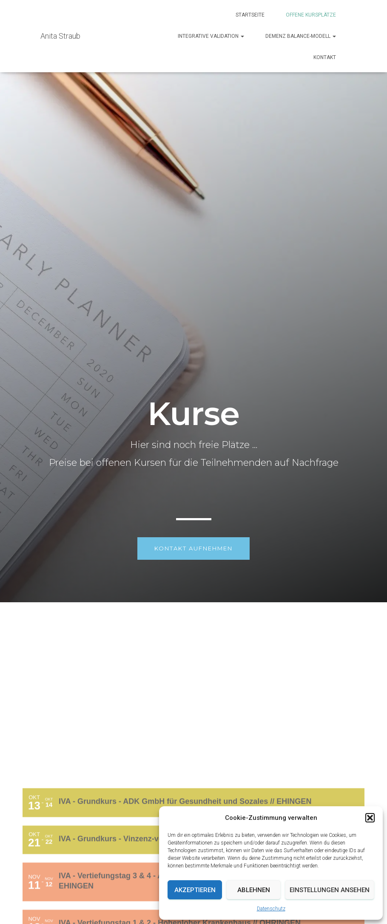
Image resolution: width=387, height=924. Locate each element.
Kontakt (324, 57)
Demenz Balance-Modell (300, 36)
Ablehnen (253, 890)
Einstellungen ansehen (330, 890)
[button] (370, 817)
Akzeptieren (195, 890)
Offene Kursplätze (311, 15)
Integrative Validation (211, 36)
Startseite (250, 15)
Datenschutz (271, 909)
